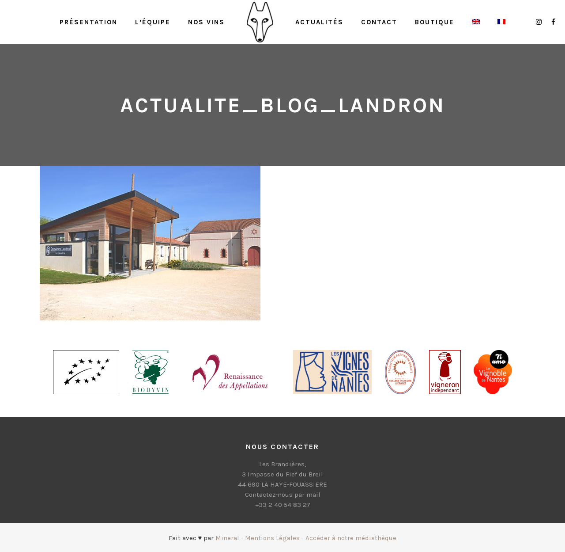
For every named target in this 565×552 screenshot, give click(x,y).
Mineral (227, 538)
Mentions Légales (272, 538)
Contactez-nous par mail (282, 495)
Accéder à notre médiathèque (350, 538)
